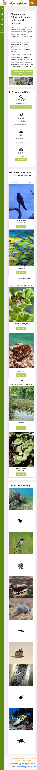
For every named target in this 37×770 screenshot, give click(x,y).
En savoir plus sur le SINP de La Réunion (22, 73)
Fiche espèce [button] (21, 226)
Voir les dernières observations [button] (21, 107)
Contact (30, 760)
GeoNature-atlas (21, 766)
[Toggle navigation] (3, 3)
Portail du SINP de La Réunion (28, 758)
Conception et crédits (21, 760)
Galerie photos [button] (21, 159)
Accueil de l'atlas (15, 758)
